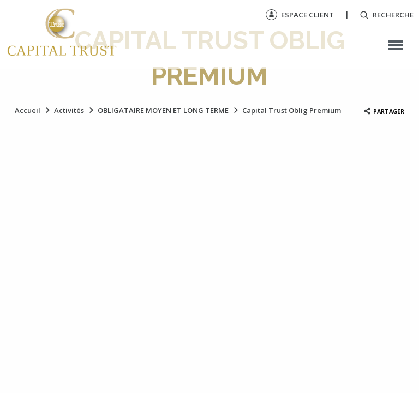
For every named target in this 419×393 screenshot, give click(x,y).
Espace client (300, 15)
